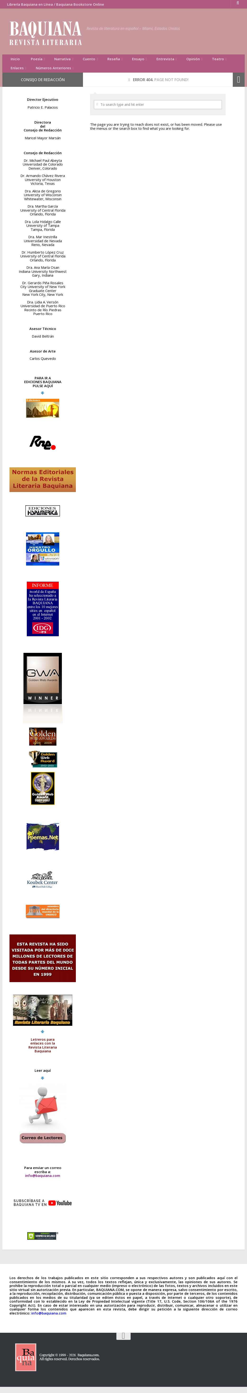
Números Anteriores (26, 72)
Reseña (98, 60)
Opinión (168, 60)
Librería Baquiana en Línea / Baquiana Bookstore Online (53, 6)
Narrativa (54, 60)
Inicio (13, 60)
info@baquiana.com (42, 1181)
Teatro (190, 60)
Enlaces (211, 60)
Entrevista (144, 60)
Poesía (31, 60)
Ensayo (121, 60)
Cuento (77, 60)
